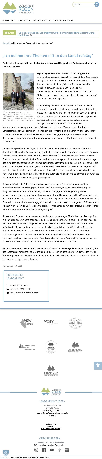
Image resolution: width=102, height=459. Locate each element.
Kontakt (52, 415)
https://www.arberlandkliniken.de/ (27, 347)
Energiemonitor (67, 450)
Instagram (36, 450)
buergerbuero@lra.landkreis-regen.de (25, 293)
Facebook (44, 450)
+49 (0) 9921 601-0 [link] (54, 410)
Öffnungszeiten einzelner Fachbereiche (49, 445)
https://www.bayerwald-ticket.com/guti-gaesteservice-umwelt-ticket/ (75, 323)
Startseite (6, 43)
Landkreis (24, 20)
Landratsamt (8, 20)
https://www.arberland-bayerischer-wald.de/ (51, 347)
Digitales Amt (59, 450)
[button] (6, 453)
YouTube (52, 450)
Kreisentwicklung (63, 20)
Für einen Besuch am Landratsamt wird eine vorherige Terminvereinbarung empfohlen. (56, 34)
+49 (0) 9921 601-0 (21, 285)
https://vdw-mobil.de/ (27, 323)
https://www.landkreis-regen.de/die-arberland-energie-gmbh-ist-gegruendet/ (51, 371)
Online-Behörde (41, 20)
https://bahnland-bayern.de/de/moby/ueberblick (51, 323)
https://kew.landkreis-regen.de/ (75, 347)
